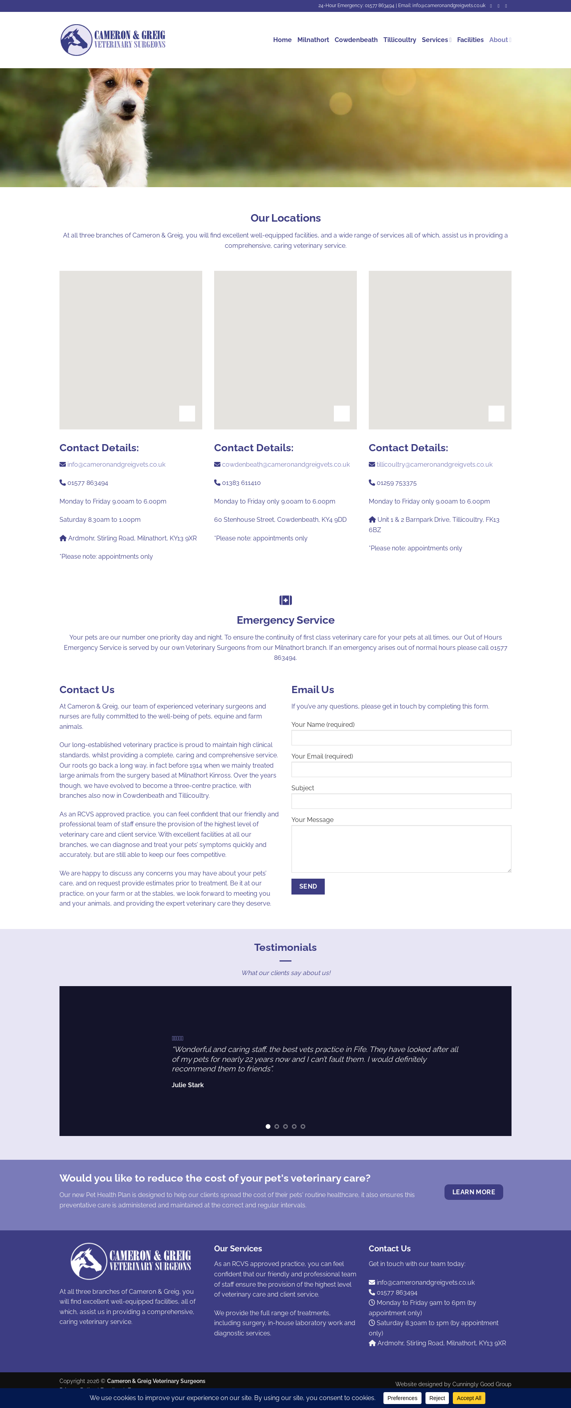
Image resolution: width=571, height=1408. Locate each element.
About (500, 40)
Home (282, 40)
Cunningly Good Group (482, 1384)
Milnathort (313, 40)
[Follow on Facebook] (492, 6)
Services (437, 40)
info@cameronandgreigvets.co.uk (116, 464)
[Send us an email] (500, 6)
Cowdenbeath (356, 40)
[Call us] (507, 6)
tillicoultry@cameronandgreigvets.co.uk (434, 464)
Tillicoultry (399, 40)
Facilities (470, 40)
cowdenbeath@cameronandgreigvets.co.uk (286, 464)
